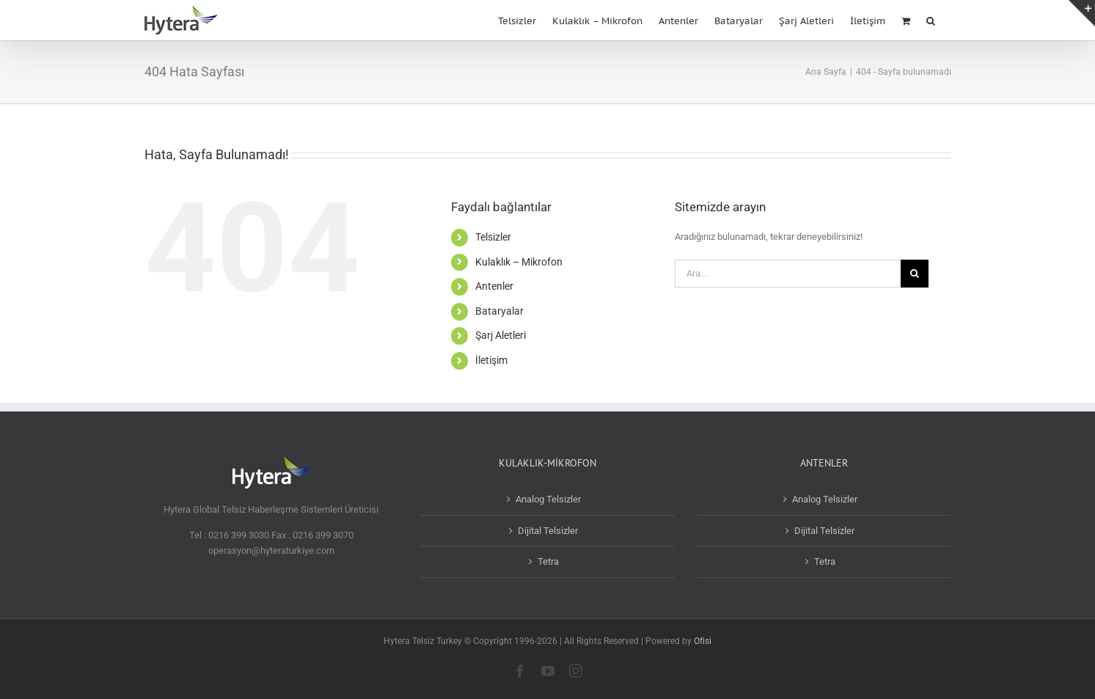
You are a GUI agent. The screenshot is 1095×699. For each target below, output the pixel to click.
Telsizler (493, 237)
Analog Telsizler (548, 499)
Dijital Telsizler (548, 530)
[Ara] (915, 274)
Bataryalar (499, 311)
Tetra (548, 561)
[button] (930, 19)
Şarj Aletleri (500, 335)
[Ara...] (788, 274)
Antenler (494, 286)
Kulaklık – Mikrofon (519, 262)
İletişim (491, 360)
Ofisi (702, 641)
